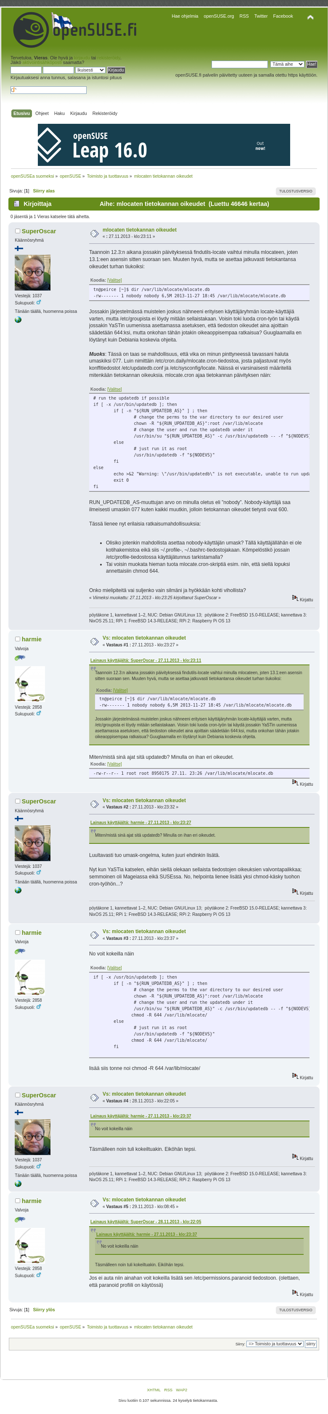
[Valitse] (114, 280)
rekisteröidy (108, 57)
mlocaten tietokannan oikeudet (140, 230)
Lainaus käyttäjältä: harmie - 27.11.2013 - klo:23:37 (140, 1116)
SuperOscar (39, 231)
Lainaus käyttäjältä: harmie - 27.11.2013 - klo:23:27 (140, 822)
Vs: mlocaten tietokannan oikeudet (144, 638)
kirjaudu (82, 57)
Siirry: (240, 1344)
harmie (32, 639)
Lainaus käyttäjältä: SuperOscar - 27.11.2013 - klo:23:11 (145, 660)
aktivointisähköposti (42, 62)
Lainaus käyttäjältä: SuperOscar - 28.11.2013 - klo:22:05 (145, 1221)
